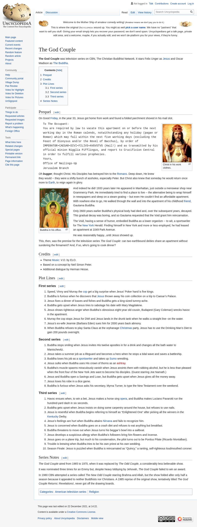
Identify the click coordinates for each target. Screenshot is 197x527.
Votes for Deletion (14, 93)
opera (123, 398)
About (8, 63)
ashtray (121, 363)
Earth (51, 182)
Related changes (14, 146)
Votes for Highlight (14, 90)
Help (7, 75)
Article (39, 12)
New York (88, 225)
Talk (151, 3)
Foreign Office (12, 131)
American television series (70, 491)
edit (57, 112)
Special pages (12, 149)
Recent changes (13, 48)
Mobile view (97, 518)
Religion (94, 491)
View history (144, 12)
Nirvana (107, 420)
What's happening (14, 127)
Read (125, 12)
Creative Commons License (81, 512)
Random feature (13, 52)
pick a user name (135, 27)
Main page (10, 37)
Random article (13, 56)
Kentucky (52, 416)
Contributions (162, 3)
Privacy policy (45, 518)
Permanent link (13, 157)
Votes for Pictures (14, 97)
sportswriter (86, 358)
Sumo (113, 358)
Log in (191, 3)
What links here (13, 142)
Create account (178, 3)
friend (187, 201)
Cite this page (12, 164)
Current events (12, 44)
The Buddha (60, 63)
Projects (9, 60)
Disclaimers (83, 518)
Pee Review (11, 86)
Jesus (166, 58)
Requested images (14, 119)
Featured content (14, 41)
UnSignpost (11, 101)
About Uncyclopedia (64, 518)
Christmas (126, 328)
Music (55, 260)
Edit (133, 12)
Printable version (13, 153)
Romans (122, 173)
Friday (54, 118)
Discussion (52, 12)
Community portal (14, 78)
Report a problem (14, 123)
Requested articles (14, 116)
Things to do (11, 112)
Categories (46, 491)
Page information (14, 161)
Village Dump (12, 82)
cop (85, 291)
